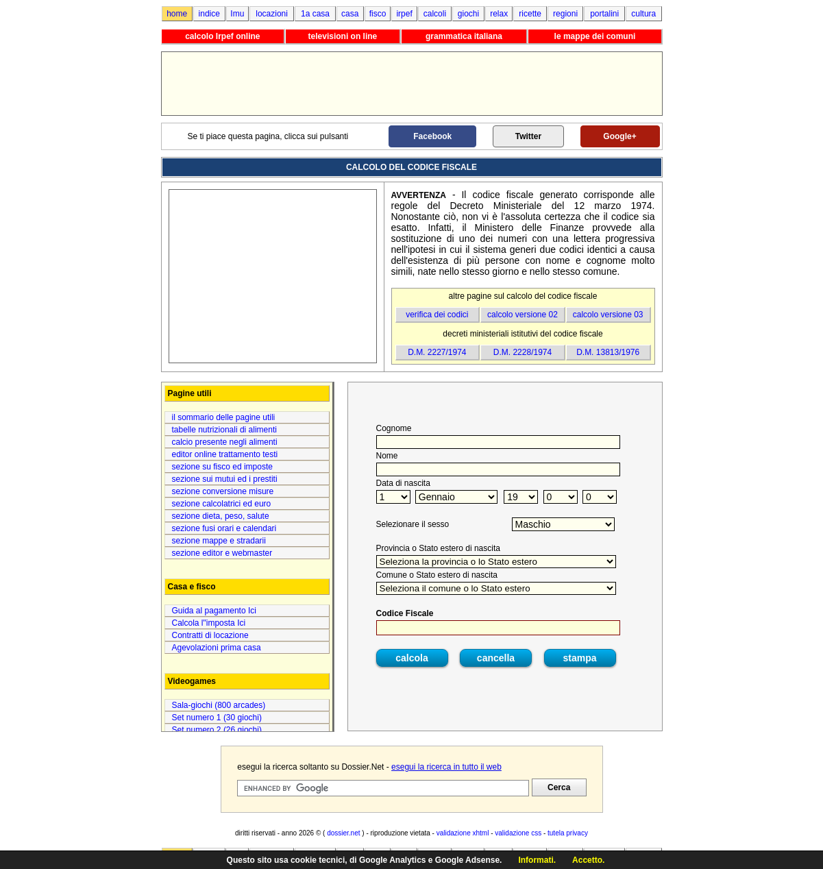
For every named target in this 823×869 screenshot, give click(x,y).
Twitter (528, 136)
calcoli (434, 14)
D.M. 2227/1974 (437, 352)
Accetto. (588, 860)
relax (499, 14)
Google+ (619, 136)
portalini (604, 14)
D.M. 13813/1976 (607, 352)
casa (349, 14)
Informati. (537, 860)
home (177, 14)
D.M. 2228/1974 (522, 352)
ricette (530, 14)
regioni (565, 14)
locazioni (272, 14)
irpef (404, 14)
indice (209, 14)
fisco (377, 14)
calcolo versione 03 (608, 314)
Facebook (432, 136)
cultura (643, 14)
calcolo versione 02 (522, 314)
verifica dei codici (437, 314)
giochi (468, 14)
